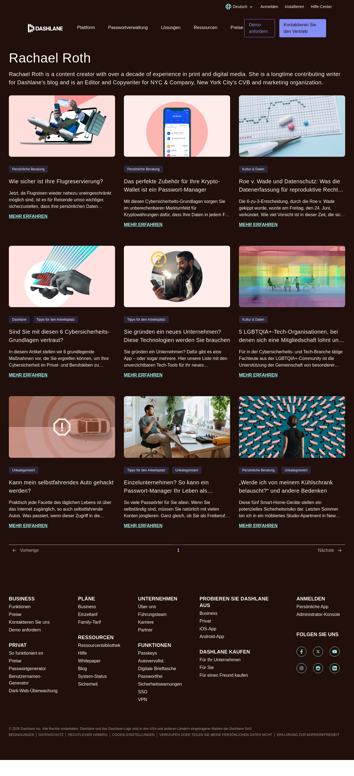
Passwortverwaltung (128, 27)
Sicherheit (88, 684)
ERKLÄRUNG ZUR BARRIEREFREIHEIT (308, 735)
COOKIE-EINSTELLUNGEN (133, 735)
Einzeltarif (87, 614)
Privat (205, 621)
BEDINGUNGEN (21, 735)
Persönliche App (312, 606)
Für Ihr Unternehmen (220, 659)
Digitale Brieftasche (157, 668)
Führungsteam (152, 614)
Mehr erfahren (28, 216)
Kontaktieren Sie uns (29, 622)
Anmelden (269, 6)
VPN (142, 699)
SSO (142, 691)
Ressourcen (205, 27)
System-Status (92, 676)
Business (87, 606)
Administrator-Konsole (318, 614)
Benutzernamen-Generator (25, 679)
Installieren (294, 6)
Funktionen (20, 606)
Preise (237, 27)
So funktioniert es (26, 653)
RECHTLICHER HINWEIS (87, 735)
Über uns (147, 606)
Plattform (86, 27)
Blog (82, 668)
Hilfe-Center (321, 6)
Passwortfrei (150, 676)
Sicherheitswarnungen (160, 684)
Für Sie (206, 667)
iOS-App (207, 628)
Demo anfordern (25, 630)
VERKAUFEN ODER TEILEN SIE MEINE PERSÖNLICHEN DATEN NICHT (215, 735)
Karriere (146, 622)
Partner (145, 630)
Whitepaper (89, 661)
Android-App (211, 636)
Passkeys (147, 653)
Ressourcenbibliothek (99, 645)
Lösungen (170, 27)
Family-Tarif (89, 622)
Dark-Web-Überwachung (33, 690)
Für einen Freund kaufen (223, 675)
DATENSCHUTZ (51, 735)
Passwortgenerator (27, 668)
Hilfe (82, 653)
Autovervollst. (151, 661)
